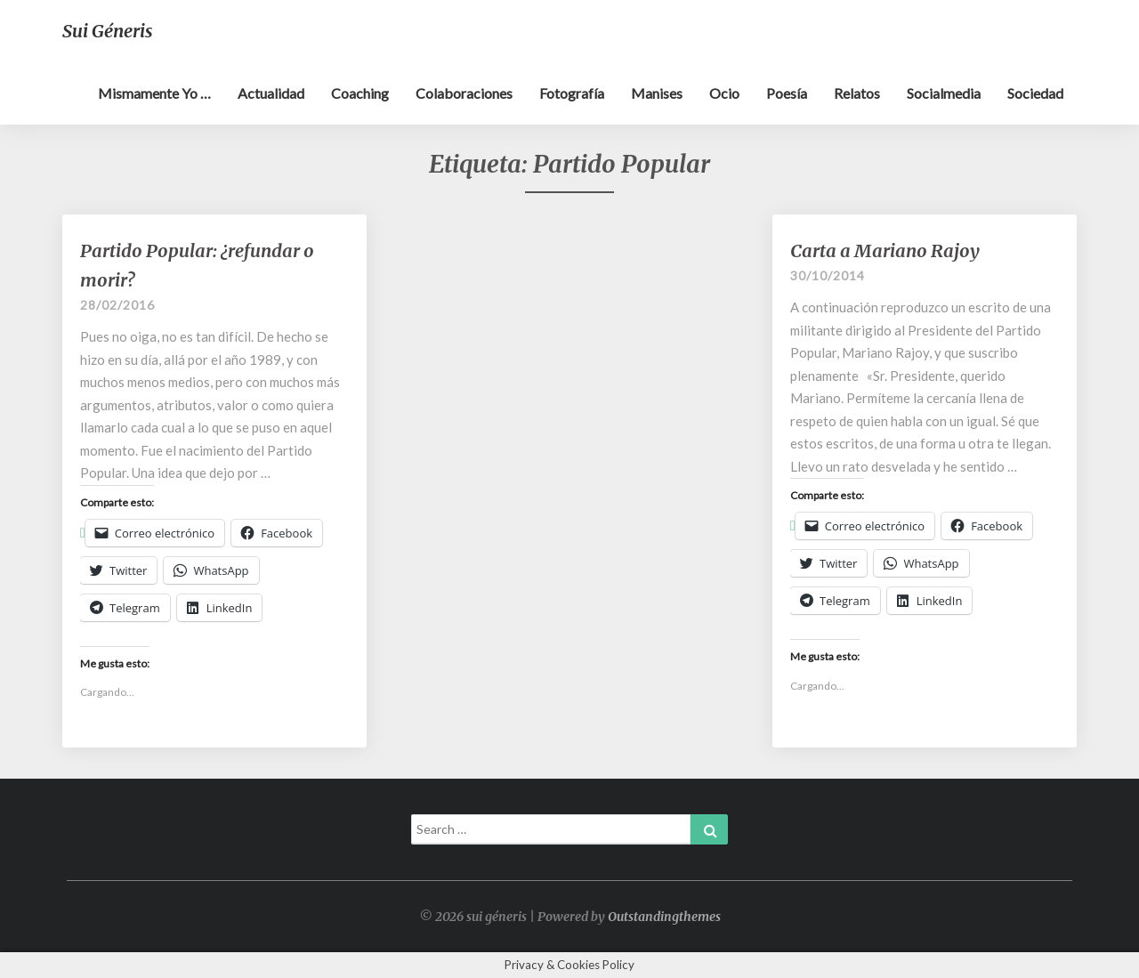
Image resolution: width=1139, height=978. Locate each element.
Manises (657, 93)
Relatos (857, 93)
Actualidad (271, 93)
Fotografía (571, 93)
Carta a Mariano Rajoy (885, 250)
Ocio (724, 93)
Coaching (360, 93)
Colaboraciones (464, 93)
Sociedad (1035, 93)
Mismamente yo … (154, 93)
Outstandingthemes (664, 917)
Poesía (786, 93)
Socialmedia (944, 93)
